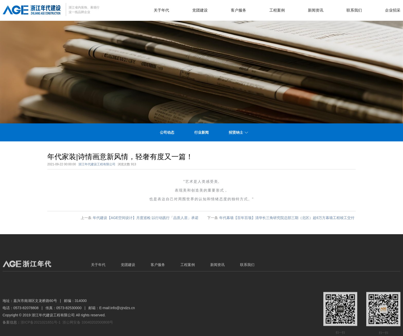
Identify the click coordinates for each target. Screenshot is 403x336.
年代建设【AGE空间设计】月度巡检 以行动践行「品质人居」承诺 (145, 218)
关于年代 (161, 10)
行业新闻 (201, 132)
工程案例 (277, 10)
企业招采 (392, 10)
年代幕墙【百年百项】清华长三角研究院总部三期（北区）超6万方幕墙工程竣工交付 (286, 218)
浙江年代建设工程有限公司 (96, 164)
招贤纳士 (236, 132)
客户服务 (238, 10)
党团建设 (200, 10)
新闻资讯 (315, 10)
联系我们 (354, 10)
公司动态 (167, 132)
